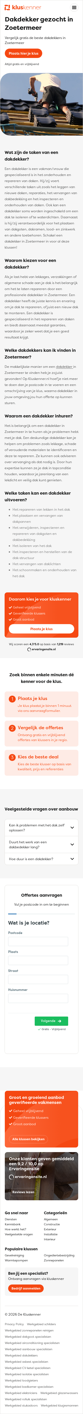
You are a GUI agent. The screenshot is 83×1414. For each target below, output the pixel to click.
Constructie (52, 1224)
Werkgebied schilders (41, 1324)
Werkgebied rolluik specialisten (26, 1399)
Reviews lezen (23, 1192)
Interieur (49, 1239)
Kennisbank (12, 1224)
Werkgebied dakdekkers (21, 1355)
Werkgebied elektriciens (21, 1393)
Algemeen (51, 1219)
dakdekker (64, 366)
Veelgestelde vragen (19, 1234)
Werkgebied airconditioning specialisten (32, 1343)
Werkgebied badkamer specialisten (29, 1387)
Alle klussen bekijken (28, 1139)
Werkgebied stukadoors (21, 1405)
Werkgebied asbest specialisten (26, 1362)
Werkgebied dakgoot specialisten (28, 1337)
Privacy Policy (14, 1324)
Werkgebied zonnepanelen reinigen (29, 1330)
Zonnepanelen (54, 1260)
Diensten (11, 1219)
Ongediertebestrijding (59, 1255)
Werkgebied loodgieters (21, 1380)
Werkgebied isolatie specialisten (27, 1374)
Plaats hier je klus (23, 53)
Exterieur (50, 1229)
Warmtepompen (16, 1260)
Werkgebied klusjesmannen (59, 1405)
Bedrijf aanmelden (25, 1288)
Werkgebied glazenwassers (59, 1393)
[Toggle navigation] (74, 7)
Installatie (50, 1234)
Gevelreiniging (14, 1255)
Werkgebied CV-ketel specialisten (27, 1368)
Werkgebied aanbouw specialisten (28, 1349)
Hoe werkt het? (15, 1229)
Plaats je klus (41, 629)
